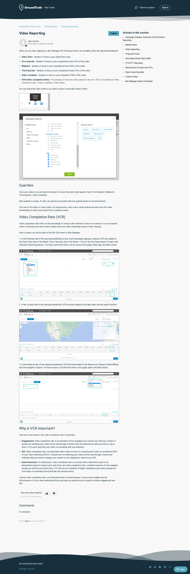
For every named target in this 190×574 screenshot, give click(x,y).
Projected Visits (132, 54)
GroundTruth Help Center (30, 26)
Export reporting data (134, 72)
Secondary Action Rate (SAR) (138, 58)
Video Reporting (132, 49)
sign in (27, 521)
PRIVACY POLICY (27, 569)
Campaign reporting (69, 26)
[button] (136, 7)
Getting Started (50, 26)
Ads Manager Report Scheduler (139, 81)
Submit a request (147, 7)
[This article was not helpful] (54, 493)
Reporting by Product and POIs (139, 67)
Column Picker (131, 76)
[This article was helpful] (47, 493)
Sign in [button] (165, 7)
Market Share (131, 45)
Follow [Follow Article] (114, 33)
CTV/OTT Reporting (134, 63)
